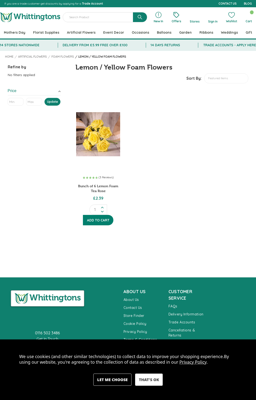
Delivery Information (186, 314)
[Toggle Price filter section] (34, 91)
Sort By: (194, 78)
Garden (185, 32)
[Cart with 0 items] (248, 17)
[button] (98, 177)
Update (52, 101)
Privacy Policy (135, 331)
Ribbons (206, 32)
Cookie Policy (135, 324)
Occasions (140, 32)
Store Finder (134, 316)
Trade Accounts (181, 322)
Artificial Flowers (81, 32)
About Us (131, 300)
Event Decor (113, 32)
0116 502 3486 (47, 332)
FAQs (172, 306)
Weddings (229, 32)
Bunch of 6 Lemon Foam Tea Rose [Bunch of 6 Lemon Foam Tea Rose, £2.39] (98, 188)
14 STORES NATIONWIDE (19, 45)
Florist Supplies (46, 32)
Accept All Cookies (148, 380)
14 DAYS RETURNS (165, 45)
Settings (112, 380)
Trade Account (92, 3)
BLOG (248, 3)
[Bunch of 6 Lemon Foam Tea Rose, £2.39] (98, 134)
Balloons (164, 32)
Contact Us (133, 308)
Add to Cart (98, 220)
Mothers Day (14, 32)
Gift (249, 32)
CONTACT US (228, 3)
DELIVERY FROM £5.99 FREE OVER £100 (95, 45)
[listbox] (226, 78)
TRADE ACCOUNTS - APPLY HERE (229, 45)
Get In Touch (47, 339)
